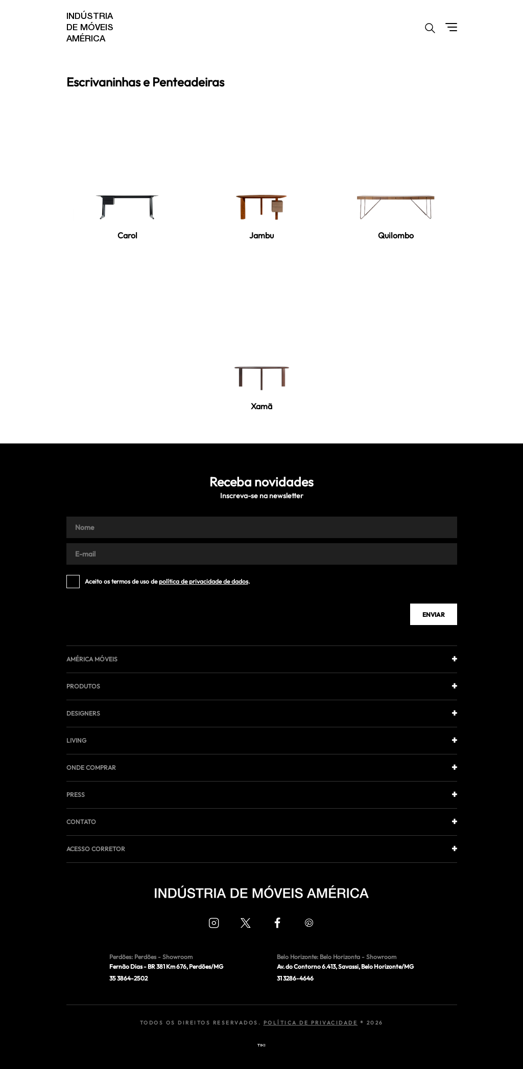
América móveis (91, 659)
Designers (83, 713)
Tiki (261, 1045)
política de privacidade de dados (203, 581)
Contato (81, 822)
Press (75, 794)
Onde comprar (91, 767)
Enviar (433, 614)
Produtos (83, 686)
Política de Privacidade (311, 1022)
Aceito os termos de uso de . (167, 581)
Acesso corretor (95, 849)
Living (76, 740)
